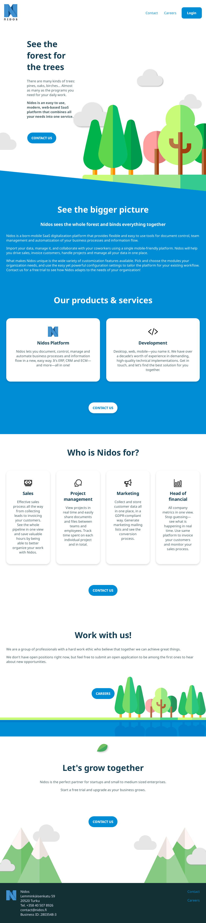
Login (191, 13)
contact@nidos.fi (33, 910)
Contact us (41, 138)
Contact (152, 13)
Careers (170, 13)
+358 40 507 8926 (39, 905)
